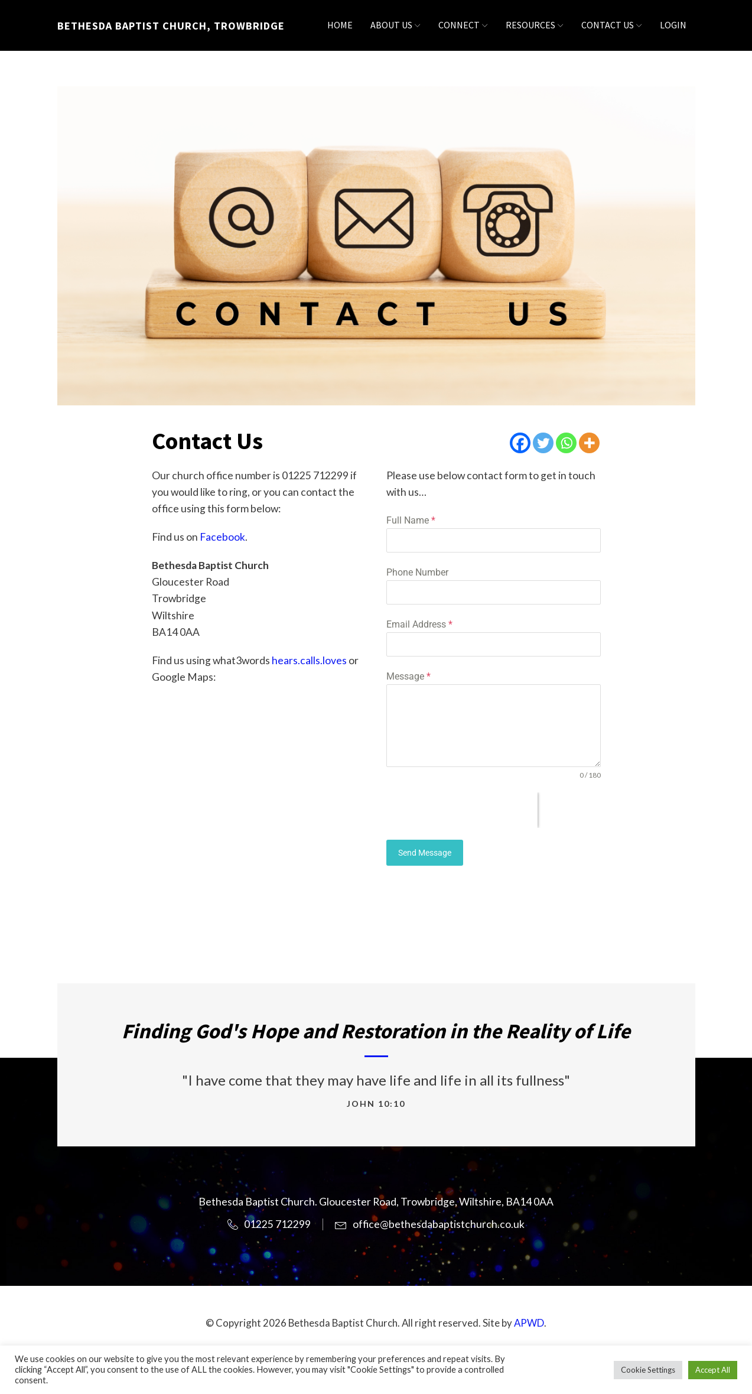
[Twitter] (543, 443)
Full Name (410, 520)
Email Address (419, 624)
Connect (463, 25)
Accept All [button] (712, 1369)
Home (340, 25)
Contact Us (611, 25)
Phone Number (417, 572)
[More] (589, 443)
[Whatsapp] (566, 443)
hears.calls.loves (309, 660)
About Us (395, 25)
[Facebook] (520, 443)
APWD (529, 1323)
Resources (535, 25)
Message (408, 676)
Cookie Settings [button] (648, 1369)
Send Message (424, 852)
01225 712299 (277, 1224)
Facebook (222, 537)
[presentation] (462, 810)
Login (673, 25)
